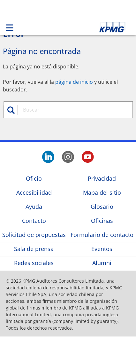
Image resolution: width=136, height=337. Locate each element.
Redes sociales (34, 263)
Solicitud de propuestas (34, 235)
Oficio (34, 179)
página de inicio (74, 81)
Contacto (34, 221)
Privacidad (102, 179)
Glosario (102, 207)
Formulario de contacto (102, 235)
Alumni (101, 263)
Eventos (101, 249)
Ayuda (34, 207)
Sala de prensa (34, 249)
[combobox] (73, 110)
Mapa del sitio (102, 193)
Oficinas (102, 221)
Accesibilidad (34, 193)
